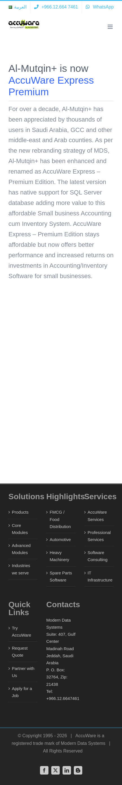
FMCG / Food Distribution (60, 519)
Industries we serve (21, 569)
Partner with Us (23, 672)
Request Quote (20, 652)
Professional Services (99, 536)
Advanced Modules (21, 549)
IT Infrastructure (99, 576)
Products (20, 512)
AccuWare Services (97, 516)
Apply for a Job (22, 692)
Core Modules (20, 529)
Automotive (60, 539)
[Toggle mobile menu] (111, 27)
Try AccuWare (21, 631)
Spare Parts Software (61, 576)
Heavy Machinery (59, 556)
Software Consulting (98, 556)
